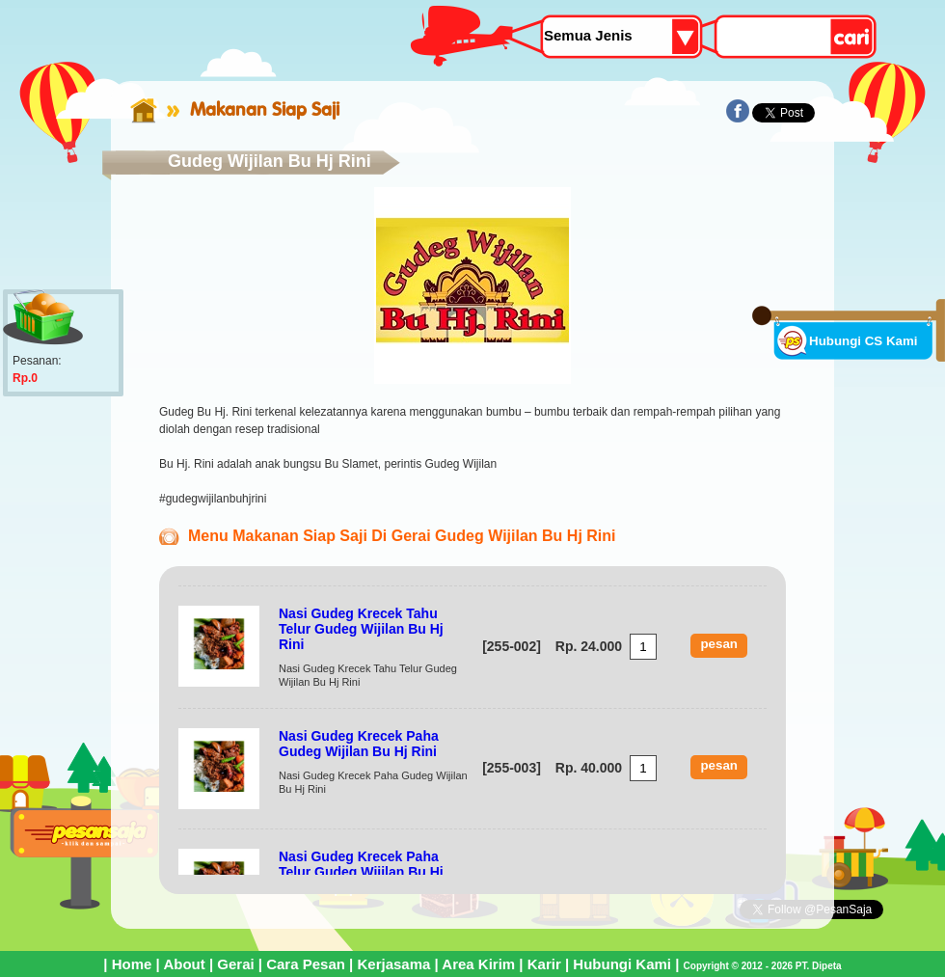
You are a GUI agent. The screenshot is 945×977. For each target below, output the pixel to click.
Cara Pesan (305, 964)
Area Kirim (478, 964)
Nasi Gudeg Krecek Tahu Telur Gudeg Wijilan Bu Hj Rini (361, 629)
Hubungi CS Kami (863, 341)
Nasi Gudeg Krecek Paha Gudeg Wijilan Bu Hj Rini (359, 743)
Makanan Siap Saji (264, 109)
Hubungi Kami (622, 964)
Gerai (235, 964)
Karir (544, 964)
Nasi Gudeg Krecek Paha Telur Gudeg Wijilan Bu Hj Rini (361, 872)
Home (132, 964)
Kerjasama (393, 964)
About (183, 964)
